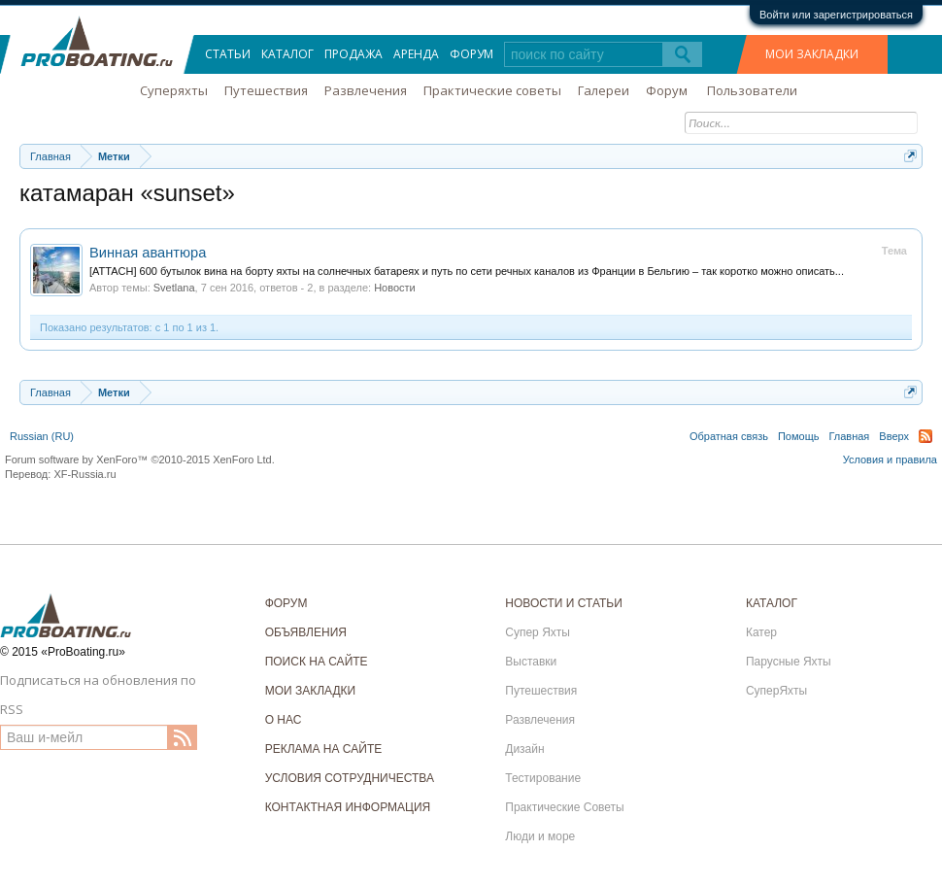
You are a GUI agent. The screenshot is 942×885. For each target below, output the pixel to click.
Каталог (287, 54)
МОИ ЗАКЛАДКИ (811, 54)
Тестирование (543, 778)
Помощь (799, 436)
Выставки (530, 661)
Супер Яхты (537, 632)
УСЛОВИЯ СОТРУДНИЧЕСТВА (349, 778)
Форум (471, 54)
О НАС (283, 720)
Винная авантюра (147, 252)
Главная (848, 436)
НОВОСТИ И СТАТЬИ (563, 603)
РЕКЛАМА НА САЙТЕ (324, 749)
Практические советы (492, 90)
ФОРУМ (286, 603)
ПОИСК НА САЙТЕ (316, 661)
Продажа (353, 54)
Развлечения (365, 90)
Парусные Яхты (788, 661)
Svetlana (174, 287)
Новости (395, 287)
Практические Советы (564, 807)
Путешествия (266, 90)
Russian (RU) (42, 436)
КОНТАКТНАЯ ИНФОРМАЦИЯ (348, 807)
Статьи (228, 54)
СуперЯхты (776, 691)
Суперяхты (174, 90)
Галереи (603, 90)
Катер (761, 632)
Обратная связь (729, 436)
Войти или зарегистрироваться (836, 14)
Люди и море (540, 836)
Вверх (894, 436)
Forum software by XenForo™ (140, 459)
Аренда (416, 54)
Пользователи (752, 90)
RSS (925, 436)
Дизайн (524, 749)
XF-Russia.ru (84, 474)
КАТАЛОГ (771, 603)
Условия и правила (890, 459)
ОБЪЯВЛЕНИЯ (306, 632)
